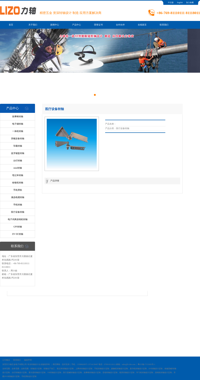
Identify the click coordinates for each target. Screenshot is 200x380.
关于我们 (32, 25)
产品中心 (76, 25)
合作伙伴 (120, 25)
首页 (11, 25)
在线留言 (142, 25)
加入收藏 (190, 2)
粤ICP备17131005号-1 (146, 364)
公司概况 (6, 360)
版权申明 (28, 360)
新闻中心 (54, 25)
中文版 (171, 2)
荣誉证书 (98, 25)
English (180, 2)
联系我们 (164, 25)
